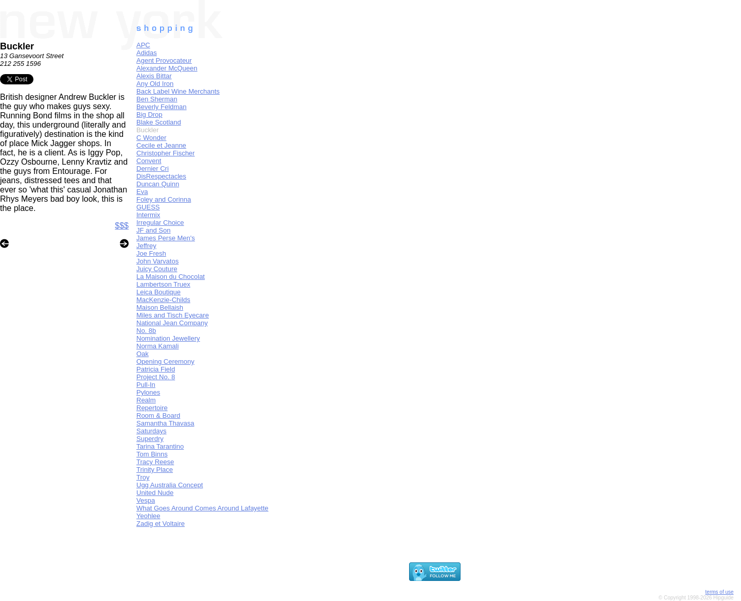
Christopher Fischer (165, 153)
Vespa (145, 500)
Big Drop (149, 114)
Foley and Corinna (163, 199)
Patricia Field (155, 369)
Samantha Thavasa (165, 423)
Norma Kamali (157, 346)
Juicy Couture (156, 269)
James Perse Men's (165, 238)
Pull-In (145, 384)
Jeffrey (146, 246)
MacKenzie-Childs (163, 300)
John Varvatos (157, 261)
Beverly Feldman (161, 107)
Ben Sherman (157, 99)
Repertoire (152, 408)
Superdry (150, 439)
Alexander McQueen (167, 68)
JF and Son (153, 230)
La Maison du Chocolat (170, 276)
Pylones (148, 392)
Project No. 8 (155, 377)
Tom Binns (152, 454)
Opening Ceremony (165, 361)
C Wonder (151, 138)
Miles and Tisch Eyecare (172, 315)
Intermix (148, 215)
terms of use (719, 592)
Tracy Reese (155, 462)
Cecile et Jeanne (161, 145)
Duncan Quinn (157, 184)
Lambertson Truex (163, 284)
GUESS (148, 207)
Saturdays (151, 431)
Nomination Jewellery (168, 338)
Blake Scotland (158, 122)
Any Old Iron (154, 83)
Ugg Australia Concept (169, 485)
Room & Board (158, 415)
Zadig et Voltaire (160, 523)
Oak (142, 354)
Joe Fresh (151, 253)
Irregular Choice (160, 222)
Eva (142, 192)
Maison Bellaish (159, 307)
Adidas (146, 53)
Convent (148, 161)
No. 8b (146, 330)
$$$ (122, 225)
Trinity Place (154, 469)
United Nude (154, 493)
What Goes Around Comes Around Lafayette (202, 508)
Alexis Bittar (154, 76)
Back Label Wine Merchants (178, 91)
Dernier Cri (152, 168)
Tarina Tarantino (160, 446)
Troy (143, 477)
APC (143, 45)
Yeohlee (148, 516)
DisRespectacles (161, 176)
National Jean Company (172, 323)
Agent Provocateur (164, 60)
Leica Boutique (158, 292)
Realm (146, 400)
